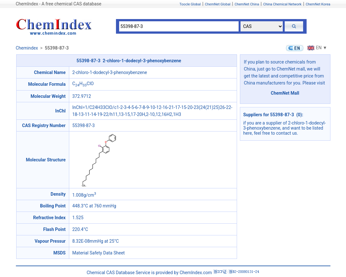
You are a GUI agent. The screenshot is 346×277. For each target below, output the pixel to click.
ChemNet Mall (285, 93)
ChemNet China (246, 4)
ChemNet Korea (318, 4)
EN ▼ (316, 47)
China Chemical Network (282, 4)
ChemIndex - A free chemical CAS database (58, 3)
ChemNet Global (217, 4)
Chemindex (27, 48)
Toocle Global (190, 4)
